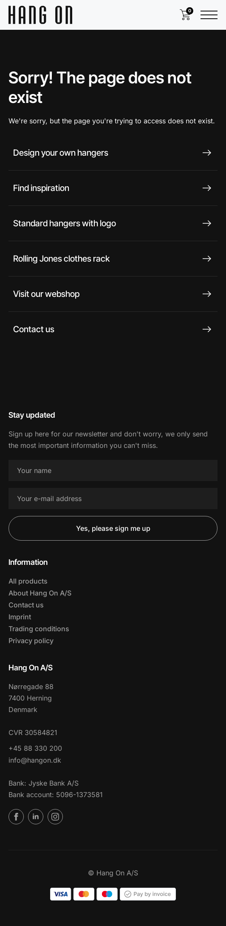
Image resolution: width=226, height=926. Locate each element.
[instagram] (55, 816)
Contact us (26, 605)
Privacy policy (31, 640)
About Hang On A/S (39, 593)
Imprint (19, 617)
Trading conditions (38, 628)
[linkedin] (35, 816)
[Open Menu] (209, 14)
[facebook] (16, 816)
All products (28, 581)
